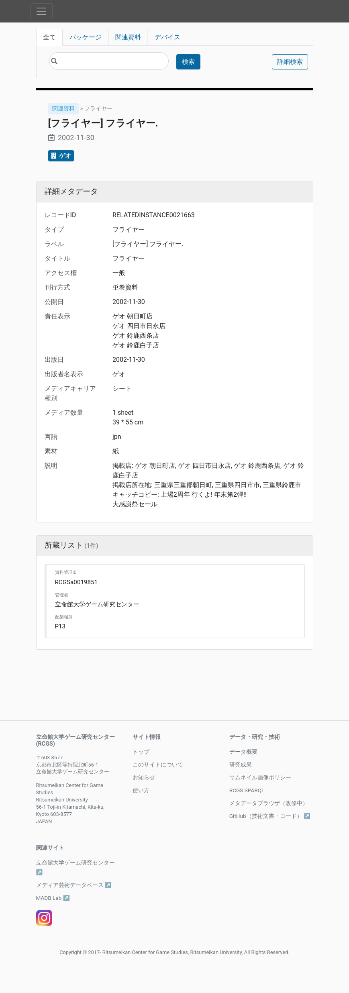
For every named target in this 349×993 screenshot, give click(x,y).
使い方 (141, 790)
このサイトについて (158, 764)
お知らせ (144, 777)
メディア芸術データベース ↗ (74, 885)
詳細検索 (290, 61)
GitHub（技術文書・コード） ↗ (269, 816)
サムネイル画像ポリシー (260, 777)
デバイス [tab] (167, 37)
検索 (188, 61)
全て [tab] (49, 37)
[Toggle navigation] (41, 11)
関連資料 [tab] (128, 37)
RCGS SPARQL (247, 790)
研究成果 (240, 764)
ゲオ (61, 155)
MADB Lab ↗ (53, 898)
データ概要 (243, 751)
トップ (141, 751)
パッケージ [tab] (85, 37)
